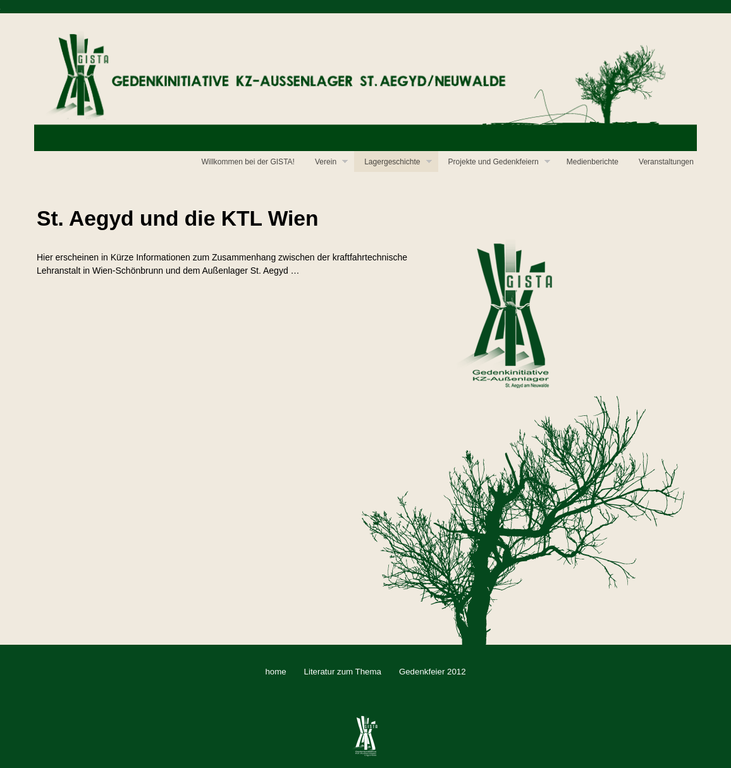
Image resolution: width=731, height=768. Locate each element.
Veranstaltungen (666, 161)
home (275, 671)
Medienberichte (592, 161)
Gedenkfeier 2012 (432, 671)
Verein (331, 163)
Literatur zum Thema (342, 671)
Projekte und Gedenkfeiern (499, 163)
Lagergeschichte (397, 163)
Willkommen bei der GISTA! (248, 161)
